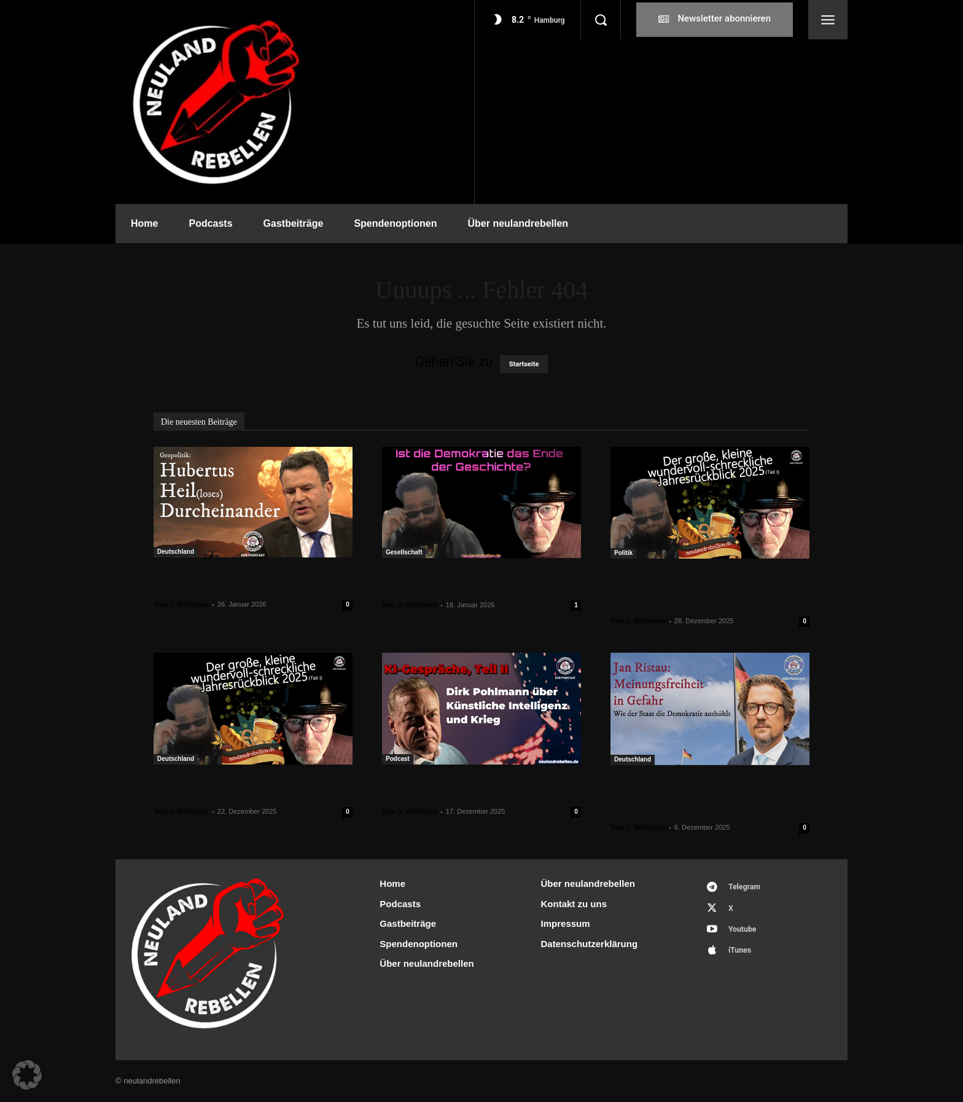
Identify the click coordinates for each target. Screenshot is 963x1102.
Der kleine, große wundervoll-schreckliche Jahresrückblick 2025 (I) (250, 788)
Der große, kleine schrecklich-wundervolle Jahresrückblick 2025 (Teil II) (699, 589)
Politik (623, 552)
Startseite (524, 364)
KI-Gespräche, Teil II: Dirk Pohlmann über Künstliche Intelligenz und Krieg (480, 788)
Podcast (398, 758)
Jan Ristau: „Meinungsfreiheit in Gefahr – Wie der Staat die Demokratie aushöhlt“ (694, 796)
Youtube (745, 933)
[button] (600, 19)
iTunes (742, 956)
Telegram (747, 887)
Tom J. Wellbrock (181, 604)
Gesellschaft (404, 552)
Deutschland (175, 551)
